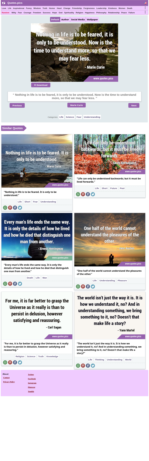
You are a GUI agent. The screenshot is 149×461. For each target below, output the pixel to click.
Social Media (78, 19)
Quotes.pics (14, 2)
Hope (54, 13)
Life (9, 8)
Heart (59, 8)
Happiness (90, 13)
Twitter (31, 374)
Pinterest (31, 387)
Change (66, 8)
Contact (6, 377)
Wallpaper (92, 19)
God (60, 13)
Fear (20, 13)
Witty (13, 13)
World (128, 359)
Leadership (101, 8)
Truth (44, 8)
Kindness (112, 8)
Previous (17, 105)
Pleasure (122, 280)
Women (121, 8)
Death (129, 8)
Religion (79, 13)
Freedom (37, 13)
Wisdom (37, 8)
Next (133, 105)
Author (65, 19)
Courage (27, 13)
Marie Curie (76, 105)
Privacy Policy (9, 382)
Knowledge (52, 356)
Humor (52, 8)
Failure (131, 13)
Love (4, 8)
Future (113, 188)
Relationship (114, 13)
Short (27, 201)
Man (44, 277)
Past (122, 188)
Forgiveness (89, 8)
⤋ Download (40, 84)
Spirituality (69, 13)
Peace (124, 13)
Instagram (32, 383)
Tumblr (31, 391)
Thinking (99, 359)
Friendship (77, 8)
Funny (29, 8)
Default (55, 19)
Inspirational (18, 8)
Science (70, 116)
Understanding (92, 116)
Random (5, 13)
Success (46, 13)
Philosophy (101, 13)
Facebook (32, 379)
